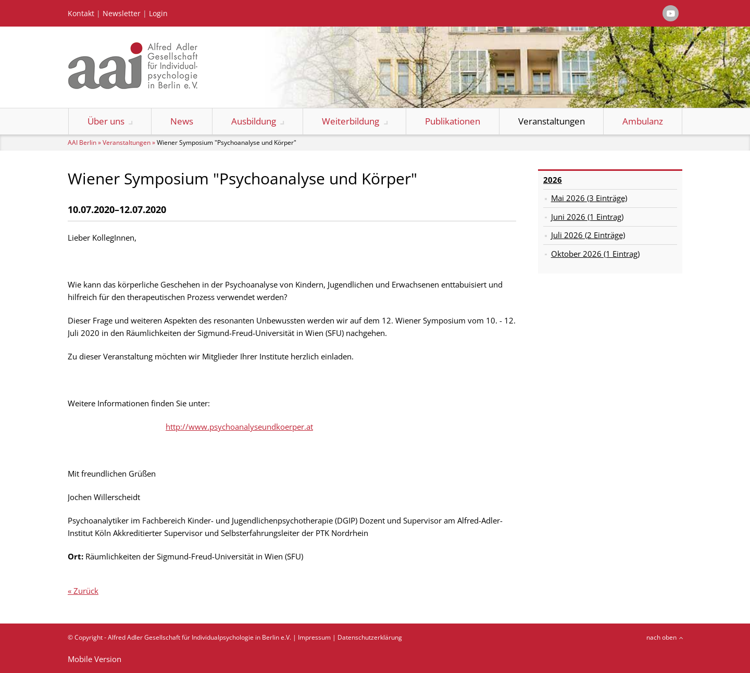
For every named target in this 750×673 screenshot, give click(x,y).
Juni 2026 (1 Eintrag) (587, 216)
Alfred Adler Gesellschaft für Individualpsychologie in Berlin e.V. (199, 637)
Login (158, 13)
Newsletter (122, 13)
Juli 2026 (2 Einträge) (588, 235)
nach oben (661, 637)
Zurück (85, 590)
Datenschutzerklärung (370, 637)
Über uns (106, 121)
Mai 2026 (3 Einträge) (589, 198)
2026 (552, 180)
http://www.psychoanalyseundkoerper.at (239, 426)
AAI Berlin (82, 142)
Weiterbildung (350, 121)
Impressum (314, 637)
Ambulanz (642, 121)
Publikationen (452, 121)
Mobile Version (94, 659)
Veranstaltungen (551, 121)
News (181, 121)
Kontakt (81, 13)
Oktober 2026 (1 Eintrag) (595, 253)
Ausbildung (253, 121)
